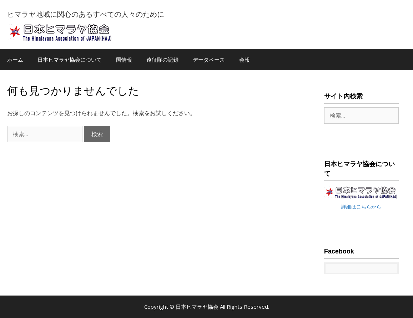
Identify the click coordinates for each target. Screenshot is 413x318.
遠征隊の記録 (162, 59)
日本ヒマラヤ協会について (69, 59)
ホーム (15, 59)
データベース (209, 59)
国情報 (124, 59)
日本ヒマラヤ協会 (198, 306)
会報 (244, 59)
